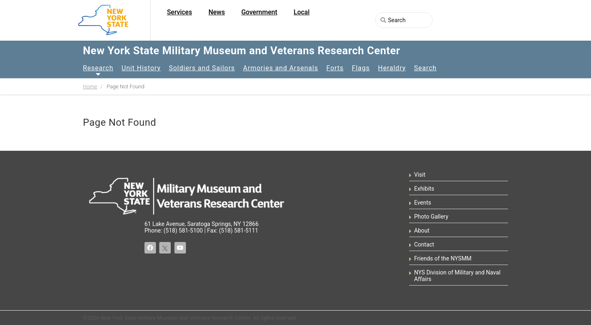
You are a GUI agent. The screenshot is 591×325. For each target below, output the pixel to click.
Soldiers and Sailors (202, 68)
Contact (424, 244)
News (216, 12)
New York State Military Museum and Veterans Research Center (241, 50)
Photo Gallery (431, 216)
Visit (420, 174)
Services (179, 12)
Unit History (140, 68)
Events (422, 202)
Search (425, 68)
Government (259, 12)
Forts (335, 68)
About (421, 230)
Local (302, 12)
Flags (361, 68)
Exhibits (424, 188)
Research (98, 68)
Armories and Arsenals (280, 68)
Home (90, 86)
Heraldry (392, 68)
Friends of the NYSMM (443, 258)
